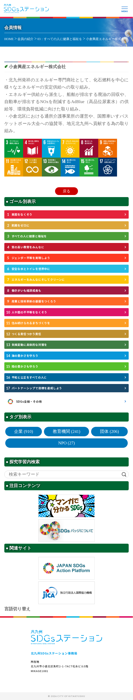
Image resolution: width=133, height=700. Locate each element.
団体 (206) (109, 431)
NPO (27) (66, 443)
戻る (66, 191)
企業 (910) (23, 431)
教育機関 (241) (66, 431)
